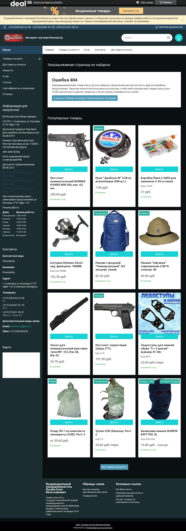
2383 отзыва (146, 2)
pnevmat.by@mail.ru (20, 326)
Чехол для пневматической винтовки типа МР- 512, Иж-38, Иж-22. (69, 350)
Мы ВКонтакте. (124, 489)
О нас (87, 49)
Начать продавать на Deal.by (47, 2)
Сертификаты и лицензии (18, 88)
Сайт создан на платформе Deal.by (93, 525)
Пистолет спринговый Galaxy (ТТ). (110, 347)
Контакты (100, 49)
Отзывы (8, 94)
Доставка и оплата (121, 49)
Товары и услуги (68, 49)
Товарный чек (90, 496)
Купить (69, 169)
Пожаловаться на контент (99, 528)
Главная (49, 49)
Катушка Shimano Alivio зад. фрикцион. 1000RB (66, 264)
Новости (8, 70)
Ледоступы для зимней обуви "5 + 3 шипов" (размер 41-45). (157, 348)
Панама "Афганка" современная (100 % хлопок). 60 (155, 266)
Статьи (7, 82)
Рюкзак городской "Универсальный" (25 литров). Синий (110, 266)
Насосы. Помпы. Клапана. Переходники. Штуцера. (86, 98)
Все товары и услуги (113, 467)
